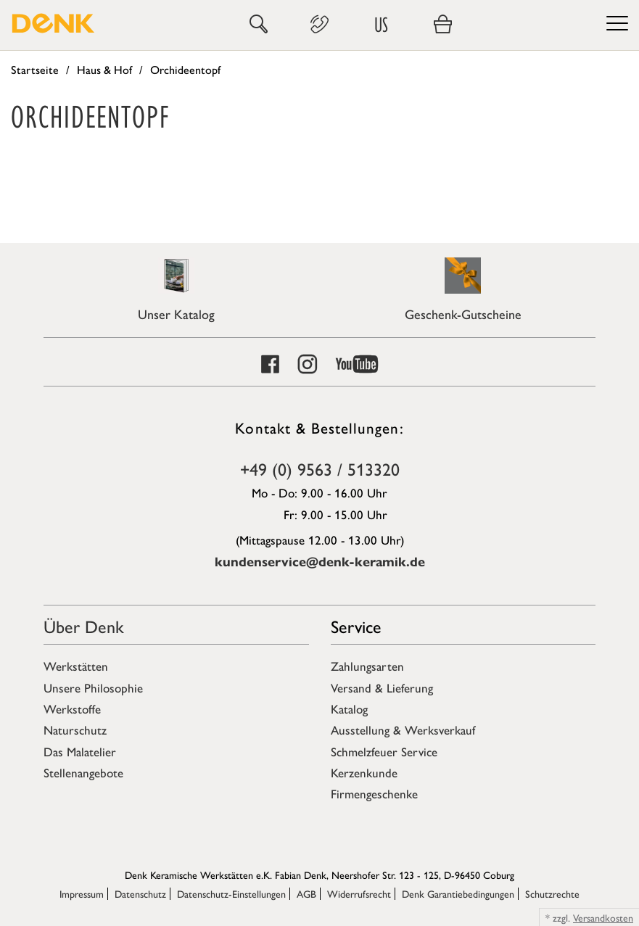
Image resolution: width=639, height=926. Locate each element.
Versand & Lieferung (382, 687)
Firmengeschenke (374, 793)
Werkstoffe (72, 708)
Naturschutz (75, 729)
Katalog (349, 708)
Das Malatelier (80, 751)
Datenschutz (140, 893)
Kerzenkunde (364, 772)
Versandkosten (603, 917)
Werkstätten (76, 665)
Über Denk (84, 625)
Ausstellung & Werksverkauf (403, 729)
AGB (306, 893)
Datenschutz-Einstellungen (231, 893)
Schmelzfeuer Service (384, 751)
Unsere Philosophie (93, 687)
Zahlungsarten (367, 665)
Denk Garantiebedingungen (458, 893)
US (381, 24)
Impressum (81, 893)
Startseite (35, 69)
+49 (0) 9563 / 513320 (320, 468)
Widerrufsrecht (359, 893)
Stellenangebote (83, 772)
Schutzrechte (552, 893)
